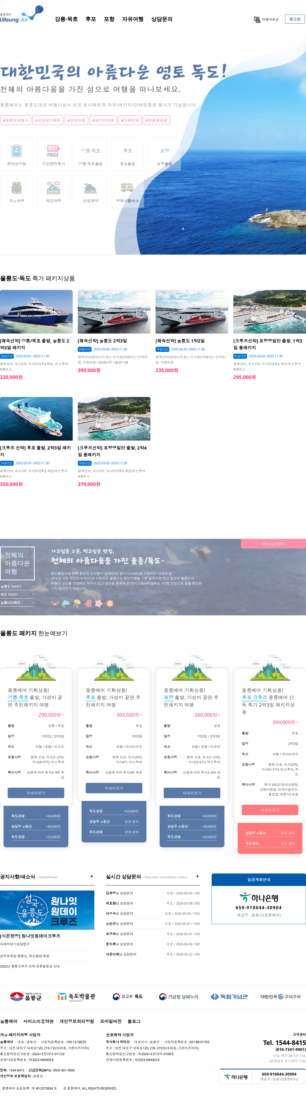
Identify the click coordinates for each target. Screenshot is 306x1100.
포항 (109, 18)
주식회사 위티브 (118, 1042)
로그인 (295, 19)
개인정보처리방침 (76, 1021)
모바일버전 (111, 1021)
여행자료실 (266, 20)
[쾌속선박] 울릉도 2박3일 (102, 341)
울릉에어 (8, 1021)
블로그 (134, 1021)
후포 (90, 18)
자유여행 (133, 18)
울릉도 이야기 (11, 596)
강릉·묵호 (66, 18)
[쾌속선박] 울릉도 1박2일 (180, 341)
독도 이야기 (9, 604)
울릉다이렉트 (10, 612)
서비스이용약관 (38, 1021)
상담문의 (162, 18)
